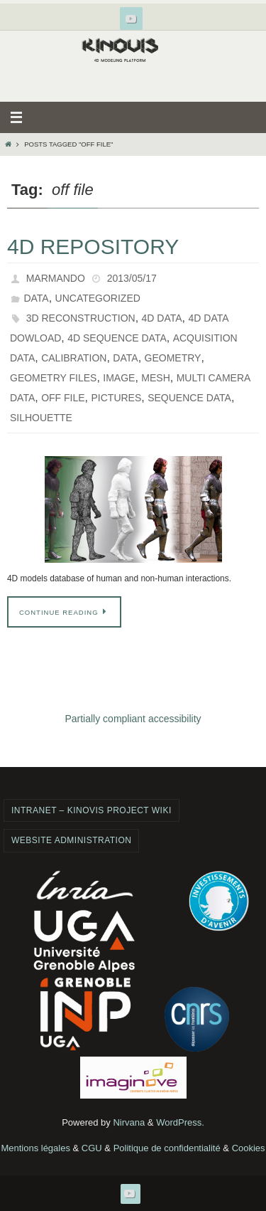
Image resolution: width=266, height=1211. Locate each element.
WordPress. (180, 1122)
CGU (92, 1148)
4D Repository (93, 246)
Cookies (248, 1148)
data (125, 358)
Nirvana (129, 1122)
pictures (117, 397)
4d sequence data (117, 338)
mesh (155, 378)
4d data (162, 318)
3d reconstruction (80, 318)
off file (62, 397)
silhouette (41, 417)
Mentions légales (35, 1148)
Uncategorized (97, 298)
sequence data (189, 397)
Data (35, 298)
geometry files (53, 378)
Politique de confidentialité (167, 1148)
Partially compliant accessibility (133, 718)
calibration (73, 358)
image (119, 378)
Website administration (71, 840)
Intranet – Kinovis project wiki (91, 810)
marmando (55, 278)
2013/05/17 (132, 278)
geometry (173, 358)
